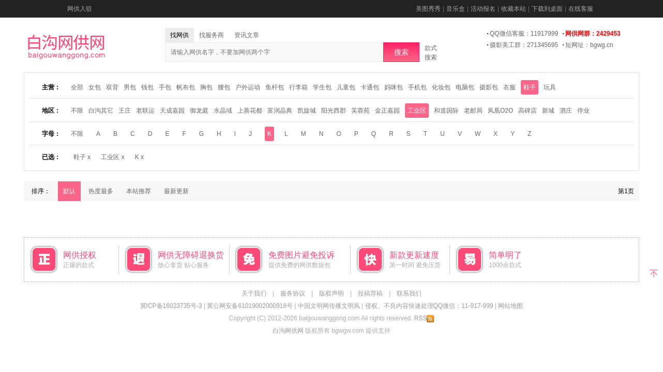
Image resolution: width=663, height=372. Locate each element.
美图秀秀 (428, 8)
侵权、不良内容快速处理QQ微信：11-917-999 (429, 305)
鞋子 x (82, 157)
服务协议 (292, 293)
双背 (112, 87)
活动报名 (483, 8)
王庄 (124, 110)
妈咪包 (393, 87)
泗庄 (566, 110)
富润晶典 (279, 110)
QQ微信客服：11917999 (524, 33)
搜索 (401, 52)
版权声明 (331, 293)
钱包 (147, 87)
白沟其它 (100, 110)
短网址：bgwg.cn (589, 45)
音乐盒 (455, 8)
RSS (424, 318)
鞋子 (529, 87)
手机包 (417, 87)
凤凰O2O (500, 110)
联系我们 (409, 293)
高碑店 (527, 110)
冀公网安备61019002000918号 (249, 305)
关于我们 (254, 293)
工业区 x (112, 157)
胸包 (206, 87)
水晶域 (223, 110)
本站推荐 (138, 191)
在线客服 (580, 8)
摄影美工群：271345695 (524, 45)
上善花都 (249, 110)
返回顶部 (653, 273)
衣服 (509, 87)
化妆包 (441, 87)
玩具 (550, 87)
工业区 (417, 110)
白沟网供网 (288, 330)
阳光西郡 (333, 110)
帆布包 (185, 87)
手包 (165, 87)
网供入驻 (79, 8)
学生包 (322, 87)
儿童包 (346, 87)
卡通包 (369, 87)
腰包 (224, 87)
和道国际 (446, 110)
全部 (77, 87)
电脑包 (465, 87)
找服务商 (211, 35)
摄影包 (488, 87)
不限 (77, 110)
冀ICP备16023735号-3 (171, 305)
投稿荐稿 (370, 293)
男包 (130, 87)
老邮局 (473, 110)
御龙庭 (199, 110)
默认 (69, 191)
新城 (548, 110)
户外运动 (247, 87)
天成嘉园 (172, 110)
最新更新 (176, 191)
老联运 (145, 110)
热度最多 (100, 191)
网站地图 (510, 305)
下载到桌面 (547, 8)
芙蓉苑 (360, 110)
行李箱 (298, 87)
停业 (583, 110)
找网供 (179, 35)
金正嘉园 (387, 110)
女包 (94, 87)
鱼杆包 (274, 87)
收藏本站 (513, 8)
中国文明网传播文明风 (329, 305)
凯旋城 (306, 110)
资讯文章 (246, 35)
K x (139, 157)
